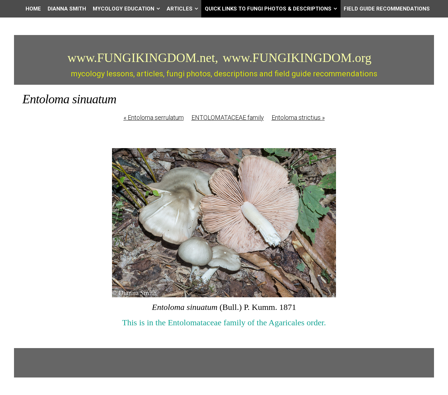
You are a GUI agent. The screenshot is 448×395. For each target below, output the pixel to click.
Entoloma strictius (298, 117)
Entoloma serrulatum (154, 117)
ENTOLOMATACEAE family (227, 117)
